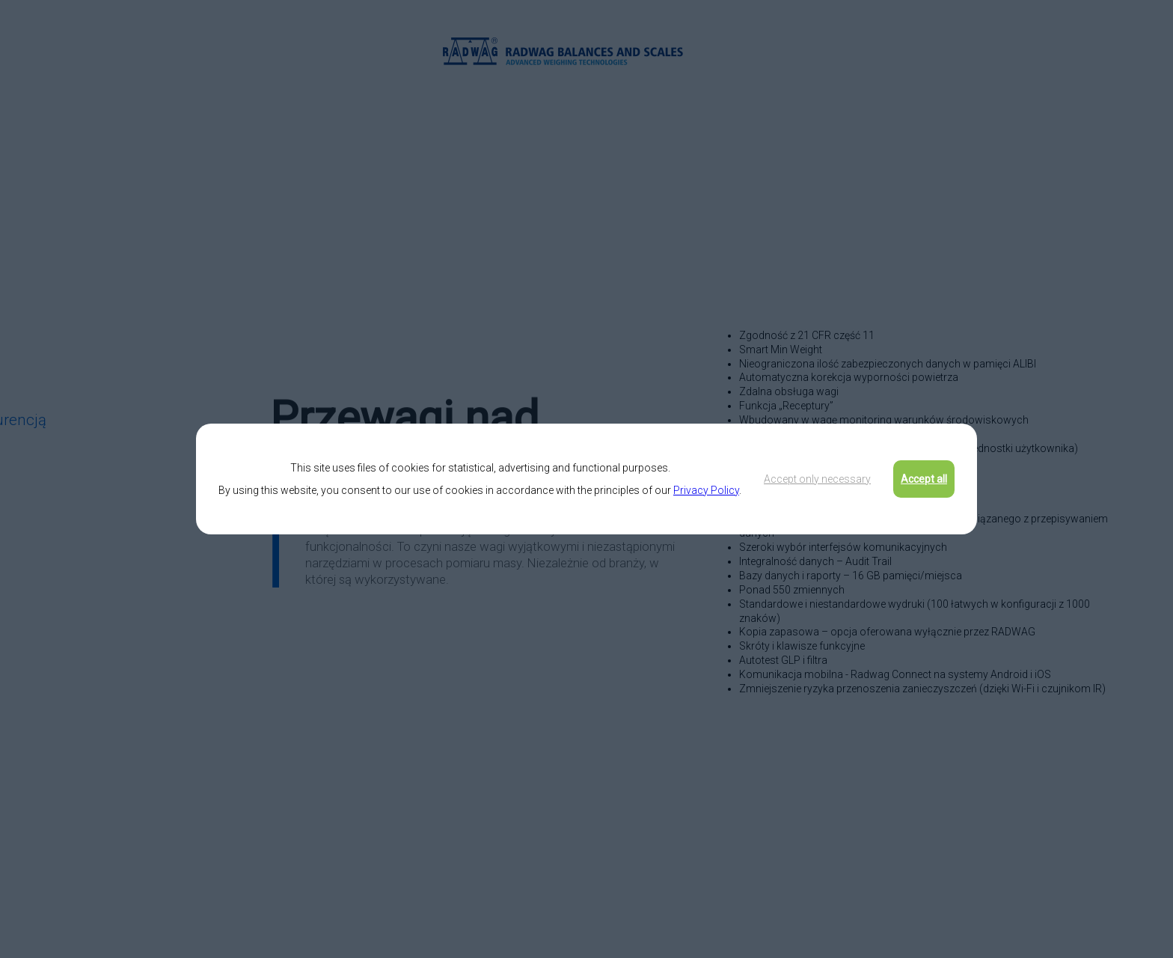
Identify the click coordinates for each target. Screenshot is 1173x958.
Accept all (924, 479)
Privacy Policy (706, 490)
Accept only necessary (817, 479)
